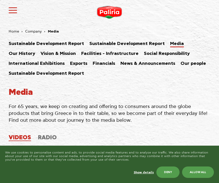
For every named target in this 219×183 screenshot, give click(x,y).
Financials (104, 63)
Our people (193, 63)
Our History (22, 53)
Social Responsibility (167, 53)
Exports (78, 63)
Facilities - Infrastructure (110, 53)
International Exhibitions (37, 63)
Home (14, 31)
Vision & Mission (58, 53)
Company (33, 31)
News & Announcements (147, 63)
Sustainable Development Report (46, 43)
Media (177, 43)
